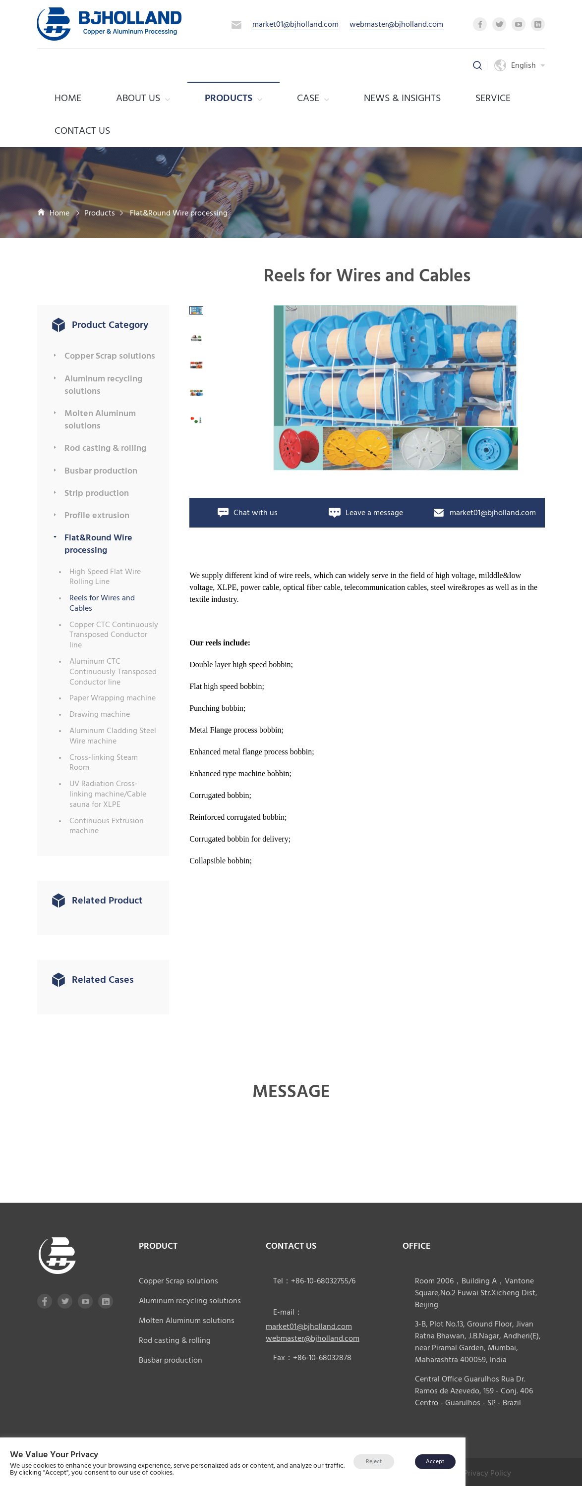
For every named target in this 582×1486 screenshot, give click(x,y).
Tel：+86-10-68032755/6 (314, 1280)
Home (68, 98)
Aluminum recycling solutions (103, 384)
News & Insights (402, 98)
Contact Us (82, 131)
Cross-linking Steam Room (103, 762)
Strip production (96, 493)
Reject (374, 1461)
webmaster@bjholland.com (396, 24)
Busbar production (100, 471)
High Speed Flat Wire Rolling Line (105, 577)
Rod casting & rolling (105, 448)
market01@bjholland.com (295, 24)
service (493, 98)
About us (143, 98)
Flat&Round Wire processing (179, 213)
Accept (435, 1461)
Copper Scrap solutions (109, 356)
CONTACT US (291, 1246)
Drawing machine (99, 714)
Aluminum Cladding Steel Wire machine (112, 736)
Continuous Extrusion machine (106, 826)
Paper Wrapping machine (112, 698)
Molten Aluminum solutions (100, 419)
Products (233, 98)
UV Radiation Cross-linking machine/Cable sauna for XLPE (107, 794)
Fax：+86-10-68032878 (312, 1357)
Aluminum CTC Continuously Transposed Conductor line (113, 671)
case (313, 98)
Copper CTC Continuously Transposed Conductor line (113, 635)
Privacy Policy (487, 1472)
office (417, 1246)
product (158, 1246)
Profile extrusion (96, 515)
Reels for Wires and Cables (102, 603)
